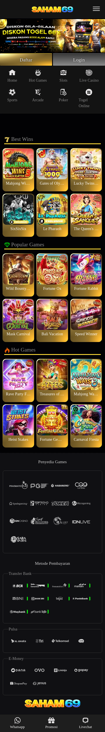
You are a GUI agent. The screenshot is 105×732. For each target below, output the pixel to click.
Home (12, 76)
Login (79, 60)
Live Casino (89, 76)
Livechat (85, 723)
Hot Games (38, 76)
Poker (63, 96)
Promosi (51, 723)
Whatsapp (17, 723)
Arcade (38, 96)
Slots (63, 76)
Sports (12, 96)
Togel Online (85, 99)
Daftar (26, 60)
